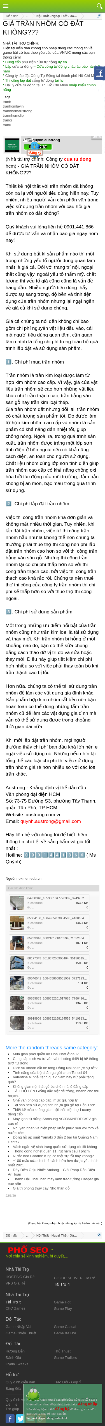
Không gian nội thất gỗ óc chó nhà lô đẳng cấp (50, 1086)
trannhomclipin (15, 115)
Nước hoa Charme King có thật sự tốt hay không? (53, 1156)
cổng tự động (43, 80)
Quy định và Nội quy (22, 1400)
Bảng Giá (13, 1388)
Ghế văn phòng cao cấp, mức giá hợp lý (45, 1100)
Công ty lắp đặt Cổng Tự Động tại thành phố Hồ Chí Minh (52, 76)
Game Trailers (65, 1358)
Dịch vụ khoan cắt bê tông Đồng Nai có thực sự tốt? (55, 1068)
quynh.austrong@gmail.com (50, 821)
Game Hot (62, 1302)
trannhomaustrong (17, 111)
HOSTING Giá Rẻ (20, 1277)
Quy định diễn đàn (20, 1382)
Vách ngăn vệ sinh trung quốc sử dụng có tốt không (55, 1147)
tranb (7, 102)
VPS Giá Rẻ (15, 1283)
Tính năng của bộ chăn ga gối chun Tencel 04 (50, 1073)
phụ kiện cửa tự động (39, 62)
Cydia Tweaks (17, 1364)
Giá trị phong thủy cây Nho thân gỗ (41, 1188)
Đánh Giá (13, 1358)
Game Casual (65, 1327)
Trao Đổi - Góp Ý (68, 1382)
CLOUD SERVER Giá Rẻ (74, 1278)
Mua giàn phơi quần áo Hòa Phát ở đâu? (46, 1054)
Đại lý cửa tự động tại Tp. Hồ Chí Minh (36, 85)
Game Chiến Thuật (21, 1333)
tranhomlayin (13, 106)
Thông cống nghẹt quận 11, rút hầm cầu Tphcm (51, 1151)
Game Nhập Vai (18, 1327)
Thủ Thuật (62, 1351)
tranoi (7, 120)
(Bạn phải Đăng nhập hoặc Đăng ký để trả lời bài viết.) (65, 1223)
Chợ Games (15, 1308)
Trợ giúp (12, 1409)
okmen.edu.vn (29, 878)
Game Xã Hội (65, 1333)
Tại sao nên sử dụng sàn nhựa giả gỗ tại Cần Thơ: (54, 1105)
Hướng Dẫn (15, 1351)
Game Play (63, 1308)
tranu (7, 125)
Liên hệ (11, 1404)
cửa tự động (22, 66)
